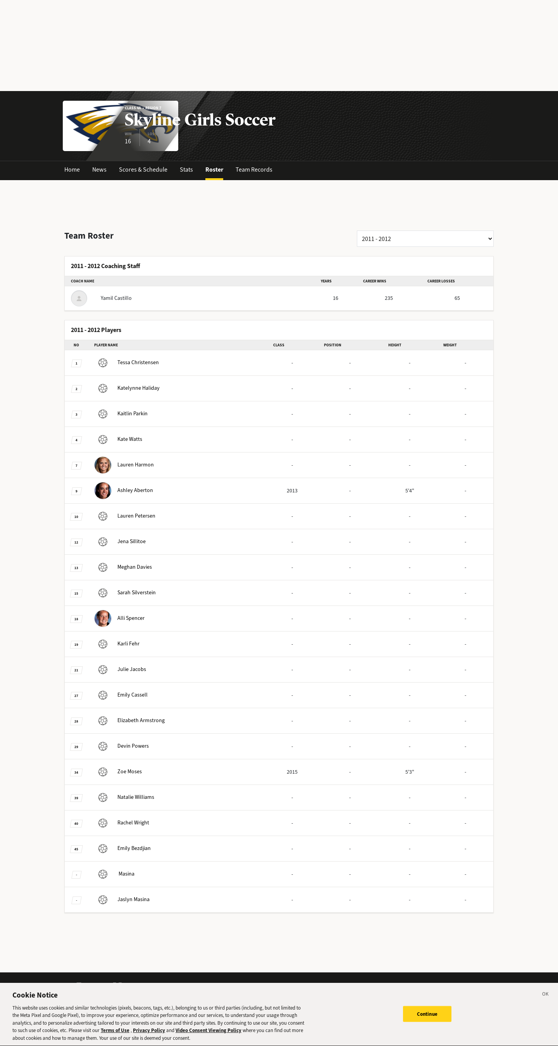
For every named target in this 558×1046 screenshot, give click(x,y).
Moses (118, 771)
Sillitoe (120, 541)
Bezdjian (122, 848)
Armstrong (129, 720)
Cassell (121, 694)
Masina (114, 873)
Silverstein (125, 592)
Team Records (254, 169)
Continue (427, 1018)
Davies (123, 567)
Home (72, 169)
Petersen (124, 516)
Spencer (119, 618)
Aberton (123, 490)
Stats (186, 169)
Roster (214, 169)
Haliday (127, 388)
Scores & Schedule (143, 169)
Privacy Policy (149, 1034)
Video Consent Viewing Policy (208, 1034)
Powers (121, 746)
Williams (124, 797)
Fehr (117, 643)
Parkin (121, 413)
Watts (118, 439)
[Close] (545, 999)
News (99, 169)
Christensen (126, 362)
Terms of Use (115, 1034)
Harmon (124, 464)
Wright (121, 822)
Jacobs (120, 669)
